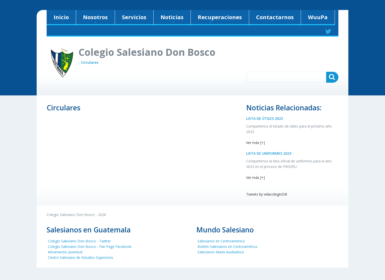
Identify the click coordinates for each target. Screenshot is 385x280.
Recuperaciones (220, 18)
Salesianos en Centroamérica (221, 241)
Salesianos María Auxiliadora (220, 252)
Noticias (172, 18)
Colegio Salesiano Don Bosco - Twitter (79, 241)
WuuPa (318, 17)
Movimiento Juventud (65, 252)
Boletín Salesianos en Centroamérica (227, 246)
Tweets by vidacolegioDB (266, 194)
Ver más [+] (255, 142)
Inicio (61, 17)
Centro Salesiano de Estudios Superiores (80, 257)
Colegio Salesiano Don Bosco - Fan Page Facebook (89, 246)
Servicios (134, 17)
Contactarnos (275, 17)
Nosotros (95, 18)
